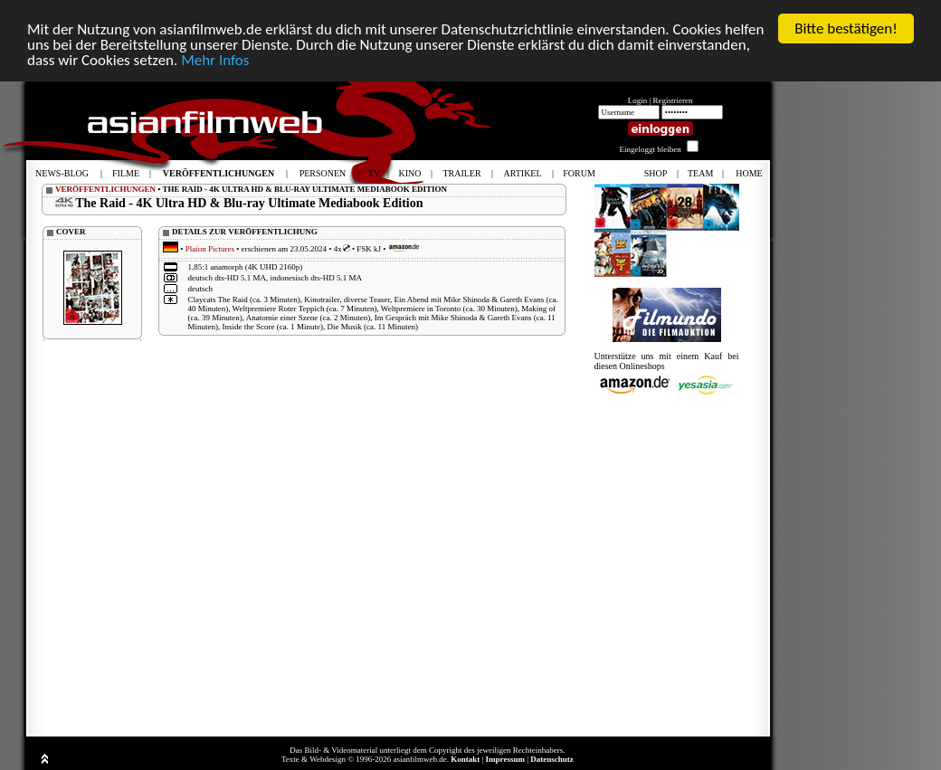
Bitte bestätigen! (846, 28)
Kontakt (465, 759)
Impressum (505, 759)
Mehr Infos (215, 59)
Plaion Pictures (209, 247)
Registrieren (673, 100)
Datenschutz (552, 759)
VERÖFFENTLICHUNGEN (105, 189)
